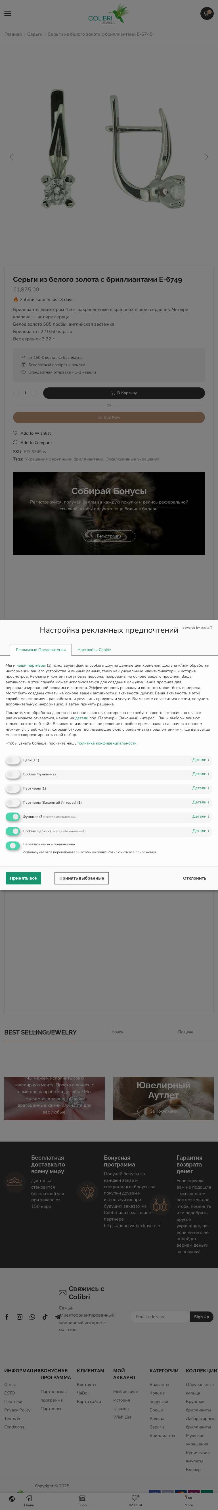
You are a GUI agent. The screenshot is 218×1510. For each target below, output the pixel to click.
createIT (206, 628)
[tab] (41, 650)
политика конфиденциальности (107, 743)
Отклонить (194, 878)
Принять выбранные (81, 878)
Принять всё (23, 878)
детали (200, 759)
